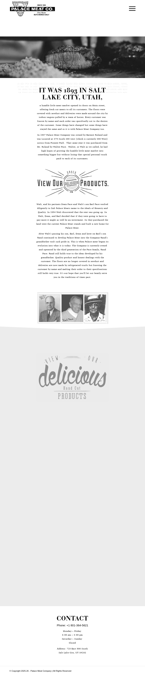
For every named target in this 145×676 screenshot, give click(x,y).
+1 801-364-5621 (77, 625)
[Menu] (130, 8)
